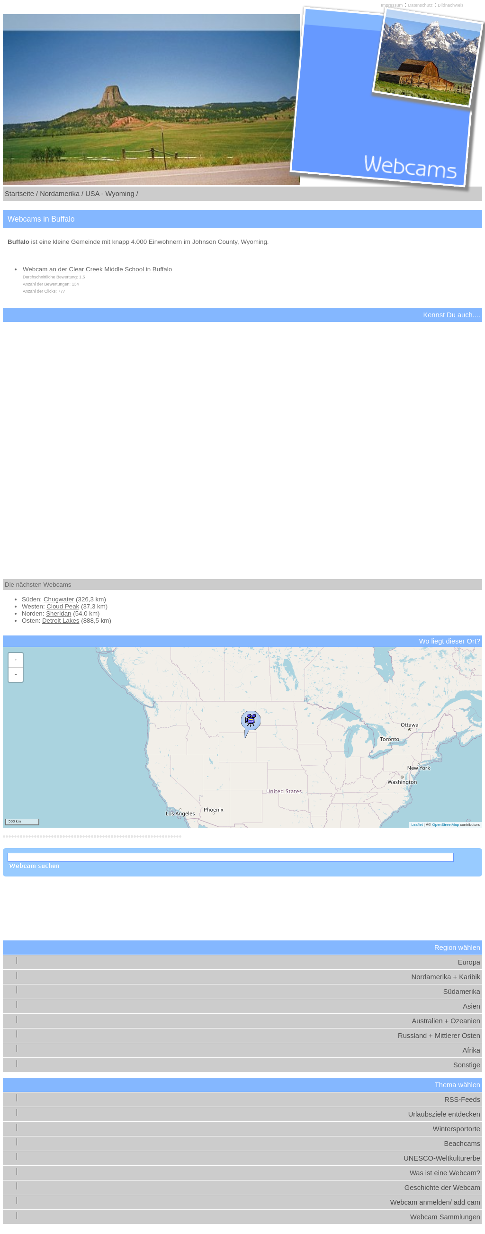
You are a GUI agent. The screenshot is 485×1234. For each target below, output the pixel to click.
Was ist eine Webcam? (445, 1173)
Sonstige (466, 1065)
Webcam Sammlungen (445, 1217)
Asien (471, 1006)
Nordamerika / (61, 193)
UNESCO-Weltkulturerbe (442, 1158)
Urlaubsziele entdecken (444, 1114)
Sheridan (58, 613)
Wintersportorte (456, 1129)
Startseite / (21, 193)
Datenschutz (420, 5)
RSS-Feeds (462, 1099)
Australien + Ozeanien (446, 1021)
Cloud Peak (62, 606)
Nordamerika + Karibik (446, 977)
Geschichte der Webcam (442, 1187)
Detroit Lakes (61, 620)
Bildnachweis (450, 5)
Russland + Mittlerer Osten (439, 1035)
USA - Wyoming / (111, 193)
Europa (469, 962)
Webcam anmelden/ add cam (435, 1202)
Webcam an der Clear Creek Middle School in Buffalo (97, 269)
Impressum (392, 5)
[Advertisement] (242, 442)
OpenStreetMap (445, 825)
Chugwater (59, 599)
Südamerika (461, 991)
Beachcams (462, 1143)
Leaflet (416, 825)
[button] (250, 722)
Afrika (471, 1050)
